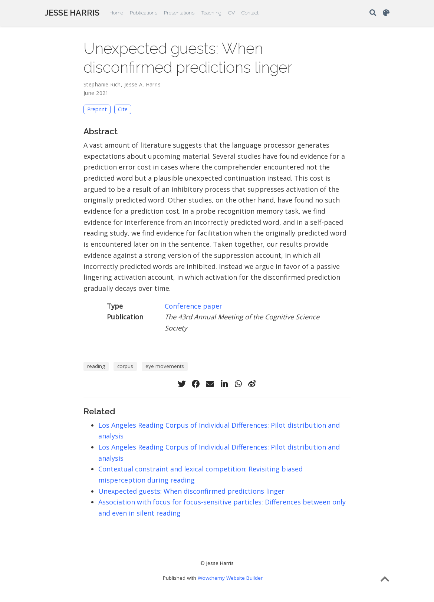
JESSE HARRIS (72, 12)
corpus (125, 366)
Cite (123, 109)
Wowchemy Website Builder (230, 578)
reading (96, 366)
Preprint (97, 109)
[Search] (372, 13)
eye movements (164, 366)
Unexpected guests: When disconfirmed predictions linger (191, 491)
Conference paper (193, 306)
